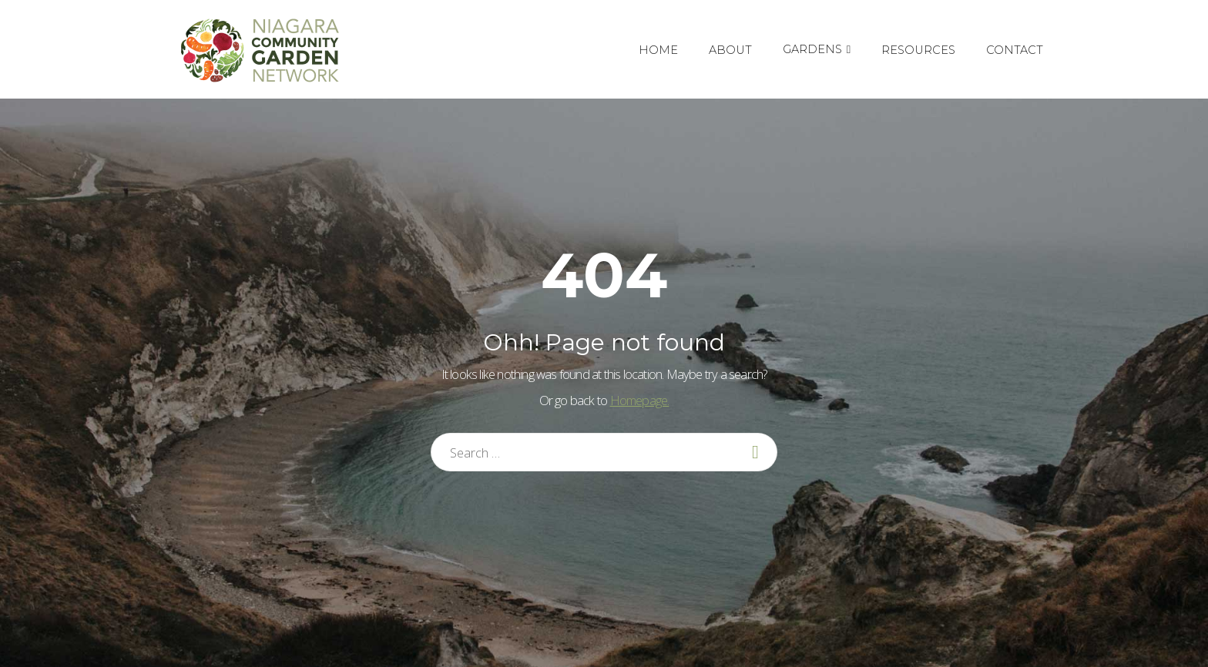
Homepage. (639, 400)
